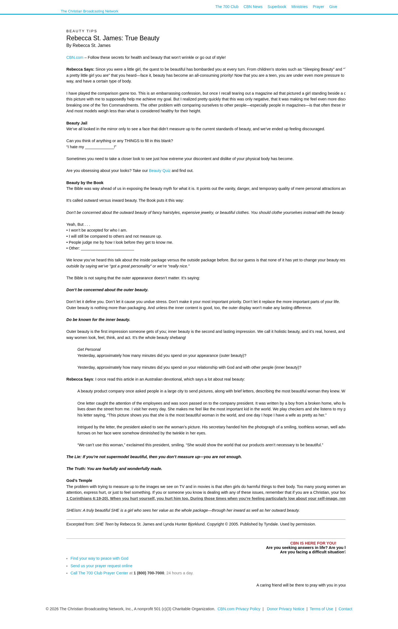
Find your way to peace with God (99, 558)
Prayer (318, 6)
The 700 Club (227, 6)
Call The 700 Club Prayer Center (99, 573)
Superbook (277, 6)
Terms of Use (322, 609)
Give (333, 6)
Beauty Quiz (160, 170)
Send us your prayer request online (101, 566)
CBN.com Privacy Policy (239, 609)
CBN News (252, 6)
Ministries (299, 6)
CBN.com (74, 57)
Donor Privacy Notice (285, 609)
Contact (345, 609)
